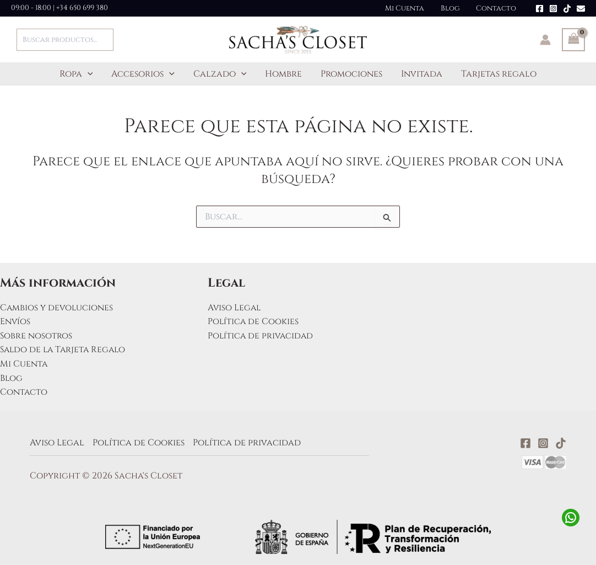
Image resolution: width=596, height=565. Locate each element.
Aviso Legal (235, 308)
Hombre (283, 74)
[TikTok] (567, 8)
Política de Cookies (254, 321)
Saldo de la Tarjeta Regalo (65, 349)
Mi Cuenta (409, 8)
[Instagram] (553, 8)
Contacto (497, 8)
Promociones (350, 74)
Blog (453, 8)
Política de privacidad (262, 336)
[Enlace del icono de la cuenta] (545, 39)
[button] (90, 74)
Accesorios (145, 74)
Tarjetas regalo (495, 74)
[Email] (581, 8)
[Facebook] (539, 8)
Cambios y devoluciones (57, 308)
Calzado (221, 74)
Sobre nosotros (36, 336)
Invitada (419, 74)
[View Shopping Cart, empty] (573, 39)
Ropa (79, 74)
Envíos (15, 321)
